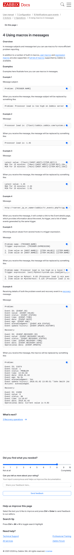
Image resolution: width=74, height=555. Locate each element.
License (48, 553)
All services (8, 543)
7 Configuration (24, 14)
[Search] (62, 4)
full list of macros (36, 58)
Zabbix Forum (59, 543)
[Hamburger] (69, 5)
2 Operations (20, 18)
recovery (67, 301)
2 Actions (7, 18)
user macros (45, 55)
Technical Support (11, 538)
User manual (8, 14)
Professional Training (62, 538)
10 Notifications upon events (46, 14)
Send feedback (37, 495)
